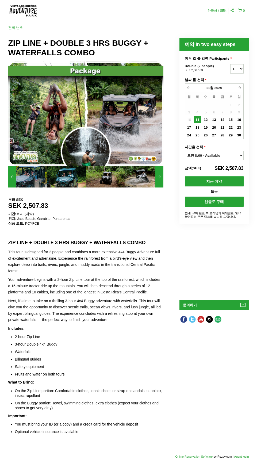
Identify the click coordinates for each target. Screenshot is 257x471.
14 (222, 120)
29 (231, 135)
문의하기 (190, 305)
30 (239, 135)
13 (214, 120)
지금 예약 (214, 181)
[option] (27, 176)
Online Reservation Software (194, 456)
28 (222, 135)
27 (214, 135)
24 (189, 135)
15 (231, 120)
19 (206, 127)
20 (214, 127)
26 (206, 135)
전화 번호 (15, 28)
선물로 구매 (214, 202)
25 (197, 135)
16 (239, 120)
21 (222, 127)
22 (231, 127)
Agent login (241, 456)
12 (206, 120)
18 (197, 127)
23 (239, 127)
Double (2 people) (201, 68)
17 (189, 127)
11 (197, 120)
